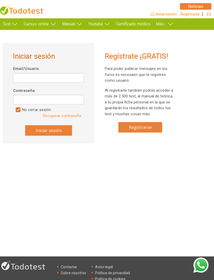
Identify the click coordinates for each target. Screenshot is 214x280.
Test (7, 23)
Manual (68, 23)
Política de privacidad (112, 273)
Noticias (195, 6)
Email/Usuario (26, 68)
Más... (169, 23)
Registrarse (190, 14)
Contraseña (24, 90)
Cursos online (36, 23)
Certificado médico (133, 23)
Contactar (69, 267)
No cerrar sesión (36, 109)
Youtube (95, 23)
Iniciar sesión (166, 14)
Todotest (26, 10)
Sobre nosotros (73, 273)
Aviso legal (104, 267)
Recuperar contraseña (62, 115)
